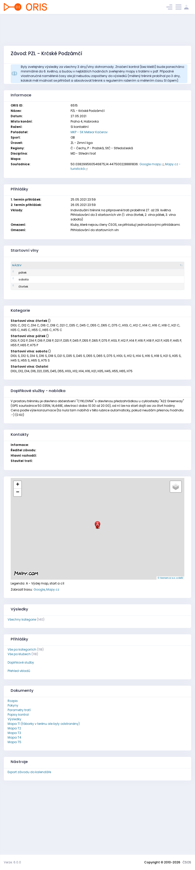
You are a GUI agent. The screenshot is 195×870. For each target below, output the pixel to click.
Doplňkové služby (21, 662)
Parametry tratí (19, 710)
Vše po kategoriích (22, 649)
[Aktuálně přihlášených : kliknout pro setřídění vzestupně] (152, 265)
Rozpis (13, 701)
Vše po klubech (19, 654)
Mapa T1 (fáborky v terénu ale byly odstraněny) (44, 724)
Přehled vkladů (19, 671)
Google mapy (150, 164)
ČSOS (187, 862)
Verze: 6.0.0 (12, 862)
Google (39, 589)
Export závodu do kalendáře (29, 772)
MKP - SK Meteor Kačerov (89, 132)
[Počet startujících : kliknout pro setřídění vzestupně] (91, 265)
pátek (16, 273)
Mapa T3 (14, 733)
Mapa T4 (14, 737)
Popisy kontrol (18, 714)
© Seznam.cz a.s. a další (170, 578)
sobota (17, 279)
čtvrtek (17, 286)
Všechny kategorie (22, 619)
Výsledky (14, 719)
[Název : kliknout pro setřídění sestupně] (24, 265)
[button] (97, 525)
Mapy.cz (52, 589)
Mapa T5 (14, 742)
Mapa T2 (14, 728)
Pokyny (13, 705)
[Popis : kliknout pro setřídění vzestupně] (50, 265)
